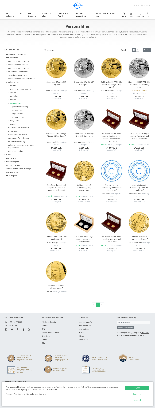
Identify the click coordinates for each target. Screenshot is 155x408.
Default (123, 50)
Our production (85, 325)
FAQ (44, 329)
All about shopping (49, 322)
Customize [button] (137, 394)
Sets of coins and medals (18, 71)
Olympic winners (13, 172)
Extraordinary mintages (17, 141)
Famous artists (18, 117)
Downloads (83, 339)
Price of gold (11, 175)
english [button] (145, 5)
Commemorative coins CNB (19, 68)
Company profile (85, 322)
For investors (32, 14)
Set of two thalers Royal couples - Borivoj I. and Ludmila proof (83, 239)
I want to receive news (125, 328)
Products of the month (16, 54)
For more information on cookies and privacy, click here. (26, 394)
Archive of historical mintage (18, 168)
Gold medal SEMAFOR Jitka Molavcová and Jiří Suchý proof (111, 84)
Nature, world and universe (20, 89)
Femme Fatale (17, 110)
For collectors (10, 14)
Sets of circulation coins (17, 75)
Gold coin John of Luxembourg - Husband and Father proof (111, 187)
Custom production (81, 14)
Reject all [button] (137, 400)
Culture (13, 92)
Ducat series (13, 131)
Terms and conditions (50, 332)
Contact (45, 325)
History (13, 85)
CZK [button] (136, 5)
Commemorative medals (18, 64)
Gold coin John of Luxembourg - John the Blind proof (139, 187)
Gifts (22, 13)
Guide (44, 339)
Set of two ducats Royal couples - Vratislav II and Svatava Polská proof (139, 136)
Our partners (84, 329)
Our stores (46, 336)
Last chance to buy (15, 151)
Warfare (13, 124)
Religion (13, 99)
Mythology (14, 96)
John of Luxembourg (20, 106)
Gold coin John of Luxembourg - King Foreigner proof (84, 187)
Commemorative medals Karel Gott (22, 78)
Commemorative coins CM (18, 61)
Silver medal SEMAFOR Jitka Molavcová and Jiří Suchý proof (139, 84)
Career (82, 332)
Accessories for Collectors (18, 138)
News (81, 336)
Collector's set (13, 82)
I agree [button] (137, 388)
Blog (44, 343)
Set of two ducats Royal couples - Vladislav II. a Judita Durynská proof (56, 187)
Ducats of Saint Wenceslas (18, 127)
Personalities (15, 103)
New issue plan (46, 14)
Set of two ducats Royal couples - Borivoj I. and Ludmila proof (111, 239)
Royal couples (17, 113)
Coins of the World (63, 14)
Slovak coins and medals (17, 134)
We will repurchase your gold (106, 14)
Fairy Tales (14, 120)
